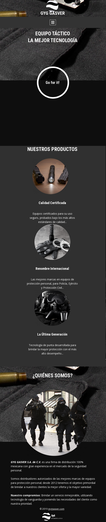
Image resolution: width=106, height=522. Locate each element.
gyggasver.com (56, 508)
